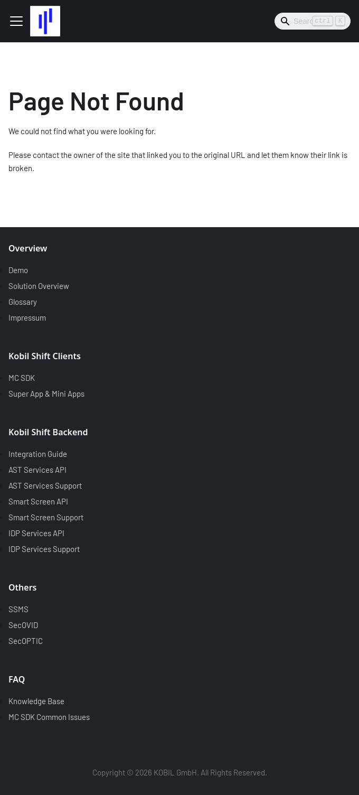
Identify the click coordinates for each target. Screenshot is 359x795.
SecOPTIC (25, 641)
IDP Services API (36, 533)
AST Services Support (45, 485)
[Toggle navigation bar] (16, 21)
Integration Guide (37, 454)
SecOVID (23, 625)
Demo (18, 270)
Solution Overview (38, 286)
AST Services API (37, 469)
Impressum (27, 317)
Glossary (22, 301)
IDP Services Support (44, 549)
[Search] (313, 21)
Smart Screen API (38, 501)
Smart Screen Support (45, 517)
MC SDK (21, 377)
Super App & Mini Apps (46, 393)
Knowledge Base (36, 701)
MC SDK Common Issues (49, 717)
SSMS (18, 609)
